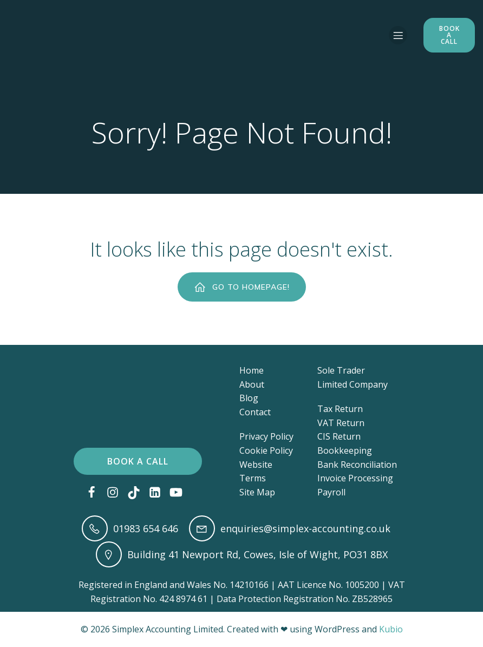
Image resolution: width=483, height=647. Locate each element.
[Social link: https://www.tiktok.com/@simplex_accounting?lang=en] (137, 493)
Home (251, 370)
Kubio (391, 629)
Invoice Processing (355, 478)
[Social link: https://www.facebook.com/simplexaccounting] (95, 493)
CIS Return (339, 436)
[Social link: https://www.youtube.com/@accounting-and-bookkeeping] (180, 493)
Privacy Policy (266, 436)
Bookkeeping (344, 450)
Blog (248, 398)
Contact (255, 412)
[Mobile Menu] (398, 35)
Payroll (331, 492)
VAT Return (340, 423)
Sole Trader (341, 370)
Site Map (257, 492)
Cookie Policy (266, 450)
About (251, 384)
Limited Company (352, 384)
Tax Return (340, 409)
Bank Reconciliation (357, 464)
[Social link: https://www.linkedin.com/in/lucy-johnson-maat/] (158, 493)
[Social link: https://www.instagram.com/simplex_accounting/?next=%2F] (116, 493)
